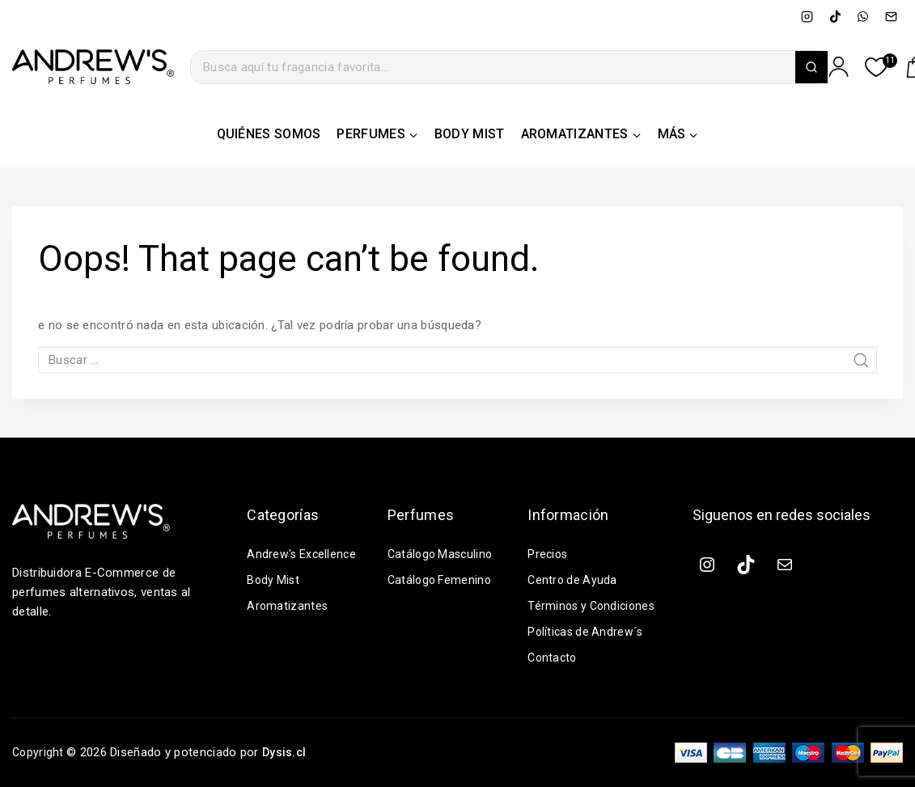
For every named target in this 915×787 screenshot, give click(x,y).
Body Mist (274, 580)
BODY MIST (469, 134)
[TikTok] (835, 16)
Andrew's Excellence (303, 554)
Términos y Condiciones (594, 606)
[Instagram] (807, 16)
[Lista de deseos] (877, 67)
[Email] (891, 16)
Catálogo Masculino (443, 554)
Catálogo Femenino (442, 580)
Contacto (553, 657)
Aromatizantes (288, 606)
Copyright (40, 752)
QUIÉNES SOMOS (269, 134)
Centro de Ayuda (574, 580)
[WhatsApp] (863, 16)
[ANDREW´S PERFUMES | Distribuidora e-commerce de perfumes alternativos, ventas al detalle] (93, 67)
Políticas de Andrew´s (587, 631)
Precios (548, 554)
